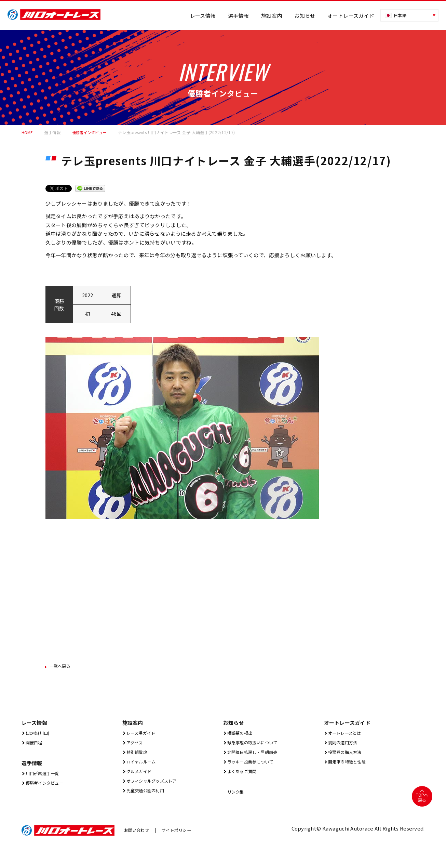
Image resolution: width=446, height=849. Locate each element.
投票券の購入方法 (347, 754)
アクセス (135, 744)
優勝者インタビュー (91, 132)
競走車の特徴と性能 (350, 765)
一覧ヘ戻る (63, 666)
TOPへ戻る (422, 803)
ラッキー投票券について (254, 765)
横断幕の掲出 (241, 734)
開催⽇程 (35, 744)
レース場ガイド (143, 734)
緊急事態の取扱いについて (257, 744)
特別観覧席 (138, 754)
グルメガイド (140, 775)
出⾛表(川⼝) (39, 734)
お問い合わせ (138, 835)
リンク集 (236, 796)
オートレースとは (347, 734)
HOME (27, 132)
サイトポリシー (183, 835)
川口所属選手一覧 (45, 776)
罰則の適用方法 (345, 744)
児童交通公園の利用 (148, 795)
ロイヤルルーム (143, 765)
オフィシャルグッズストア (156, 785)
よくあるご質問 (244, 775)
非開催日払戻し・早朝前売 (257, 754)
